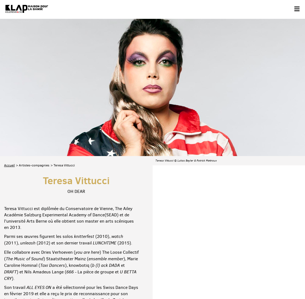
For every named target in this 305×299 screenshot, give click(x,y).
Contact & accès (16, 281)
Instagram (271, 256)
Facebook (237, 256)
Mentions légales (91, 281)
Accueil (9, 102)
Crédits (114, 281)
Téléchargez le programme (75, 257)
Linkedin (294, 256)
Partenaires (41, 281)
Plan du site (64, 281)
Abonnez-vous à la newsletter (27, 257)
